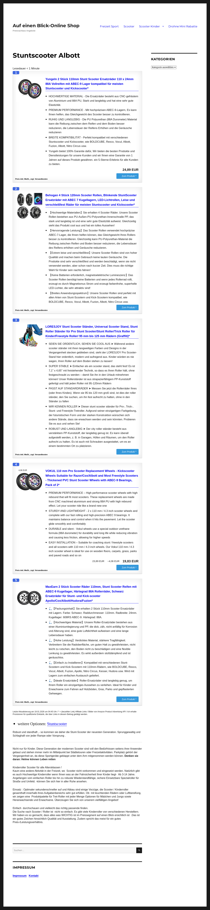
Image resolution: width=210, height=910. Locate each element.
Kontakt (33, 875)
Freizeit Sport (109, 26)
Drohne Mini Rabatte (182, 26)
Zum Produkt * (129, 176)
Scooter (129, 26)
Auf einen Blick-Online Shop (46, 25)
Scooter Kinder (149, 26)
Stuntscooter (57, 724)
